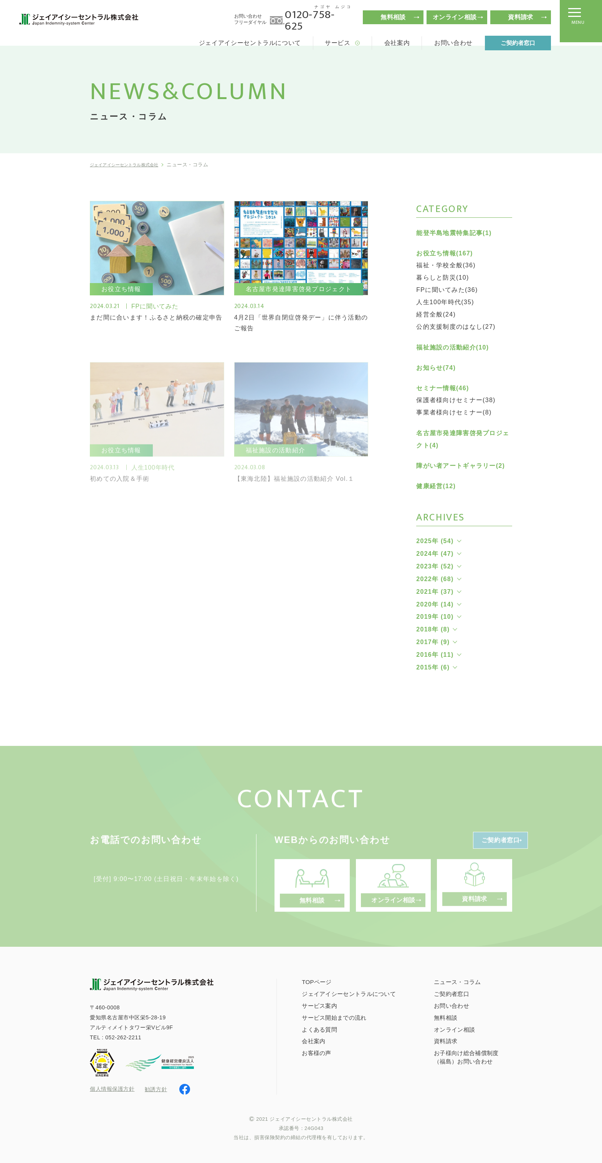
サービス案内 (319, 1005)
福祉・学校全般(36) (446, 265)
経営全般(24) (436, 314)
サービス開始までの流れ (334, 1016)
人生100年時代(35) (445, 302)
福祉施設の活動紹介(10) (452, 347)
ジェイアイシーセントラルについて (250, 43)
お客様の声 (316, 1052)
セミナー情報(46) (442, 388)
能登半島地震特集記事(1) (453, 233)
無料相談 (392, 17)
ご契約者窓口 (518, 43)
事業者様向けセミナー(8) (453, 412)
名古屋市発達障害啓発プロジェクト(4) (462, 439)
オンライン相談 (454, 17)
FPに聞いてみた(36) (447, 290)
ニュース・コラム (457, 981)
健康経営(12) (436, 486)
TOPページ (316, 981)
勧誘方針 (156, 1088)
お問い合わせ (453, 43)
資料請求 (520, 17)
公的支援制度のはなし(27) (455, 326)
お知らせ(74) (436, 367)
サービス (338, 43)
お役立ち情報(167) (444, 253)
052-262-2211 (123, 1036)
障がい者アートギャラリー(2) (460, 465)
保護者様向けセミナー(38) (455, 400)
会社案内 (397, 43)
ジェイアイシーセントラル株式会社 (131, 164)
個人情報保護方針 (112, 1089)
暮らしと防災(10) (442, 277)
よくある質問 (319, 1028)
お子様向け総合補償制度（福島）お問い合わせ (466, 1056)
